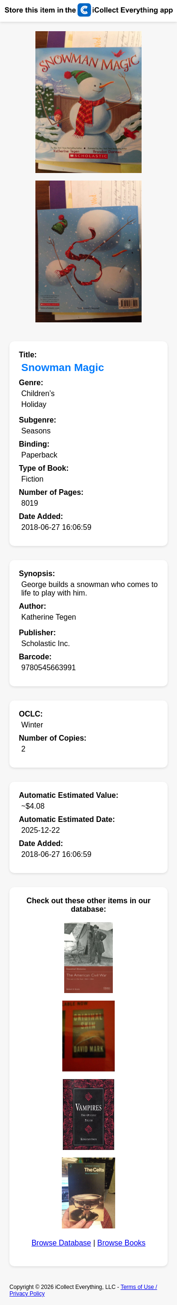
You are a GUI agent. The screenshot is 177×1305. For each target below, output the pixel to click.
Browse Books (121, 1243)
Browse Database (61, 1243)
